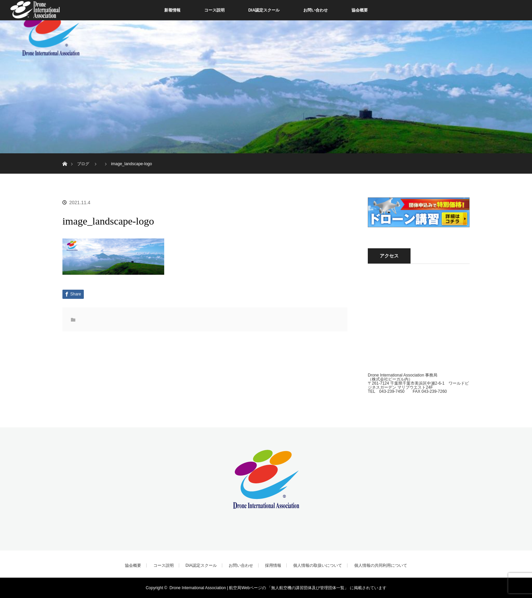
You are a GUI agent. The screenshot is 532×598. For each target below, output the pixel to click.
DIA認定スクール (264, 10)
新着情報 (172, 10)
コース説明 (214, 10)
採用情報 (273, 565)
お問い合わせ (315, 10)
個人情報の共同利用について (380, 565)
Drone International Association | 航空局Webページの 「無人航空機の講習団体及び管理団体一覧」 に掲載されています (278, 587)
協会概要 (360, 10)
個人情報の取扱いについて (317, 565)
